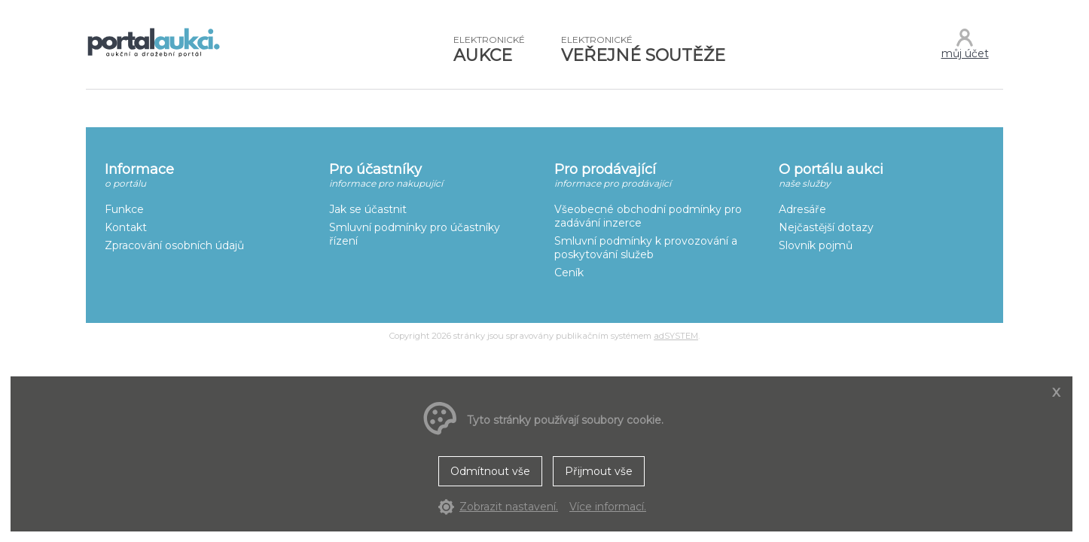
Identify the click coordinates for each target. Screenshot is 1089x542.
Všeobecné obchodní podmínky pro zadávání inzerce (648, 216)
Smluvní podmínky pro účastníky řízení (414, 234)
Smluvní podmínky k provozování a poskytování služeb (645, 247)
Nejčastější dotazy (826, 227)
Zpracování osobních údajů (174, 245)
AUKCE (489, 49)
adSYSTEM (676, 335)
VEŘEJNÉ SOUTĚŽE (643, 49)
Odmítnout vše (490, 471)
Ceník (569, 272)
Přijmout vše (599, 471)
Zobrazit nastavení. (508, 506)
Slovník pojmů (816, 245)
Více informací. (607, 506)
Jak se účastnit (368, 209)
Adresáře (802, 209)
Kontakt (126, 227)
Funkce (124, 209)
